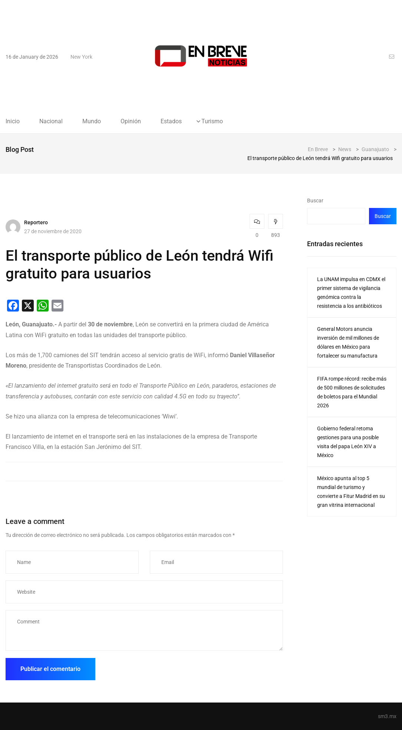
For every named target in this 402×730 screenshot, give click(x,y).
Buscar (315, 200)
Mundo (91, 121)
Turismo (212, 121)
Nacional (51, 121)
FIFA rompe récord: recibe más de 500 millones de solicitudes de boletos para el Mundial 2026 (351, 392)
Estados (171, 121)
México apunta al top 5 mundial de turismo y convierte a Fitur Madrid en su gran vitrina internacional (351, 491)
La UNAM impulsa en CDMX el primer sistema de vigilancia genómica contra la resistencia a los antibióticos (351, 292)
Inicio (13, 121)
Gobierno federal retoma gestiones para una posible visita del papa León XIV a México (348, 442)
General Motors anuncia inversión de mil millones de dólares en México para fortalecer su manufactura (348, 342)
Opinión (131, 121)
